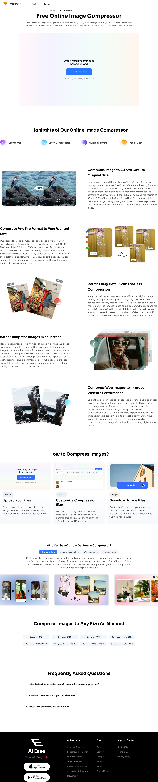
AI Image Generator (76, 747)
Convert (100, 752)
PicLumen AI (73, 776)
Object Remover (75, 761)
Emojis (100, 761)
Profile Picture (103, 771)
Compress (102, 756)
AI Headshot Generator (78, 771)
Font (99, 747)
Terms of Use (123, 752)
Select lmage (79, 72)
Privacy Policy (123, 756)
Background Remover (77, 752)
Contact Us (122, 747)
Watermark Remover (77, 766)
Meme (100, 766)
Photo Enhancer (74, 756)
